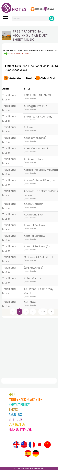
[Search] (51, 18)
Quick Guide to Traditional (19, 53)
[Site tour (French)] (31, 444)
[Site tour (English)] (16, 444)
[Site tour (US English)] (24, 444)
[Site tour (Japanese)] (39, 444)
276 (43, 311)
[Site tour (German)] (35, 453)
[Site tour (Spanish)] (28, 453)
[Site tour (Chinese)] (47, 444)
